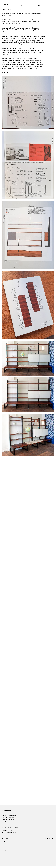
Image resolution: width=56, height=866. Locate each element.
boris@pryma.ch (7, 822)
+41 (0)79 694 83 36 (8, 819)
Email (3, 841)
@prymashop (49, 838)
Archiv (21, 5)
